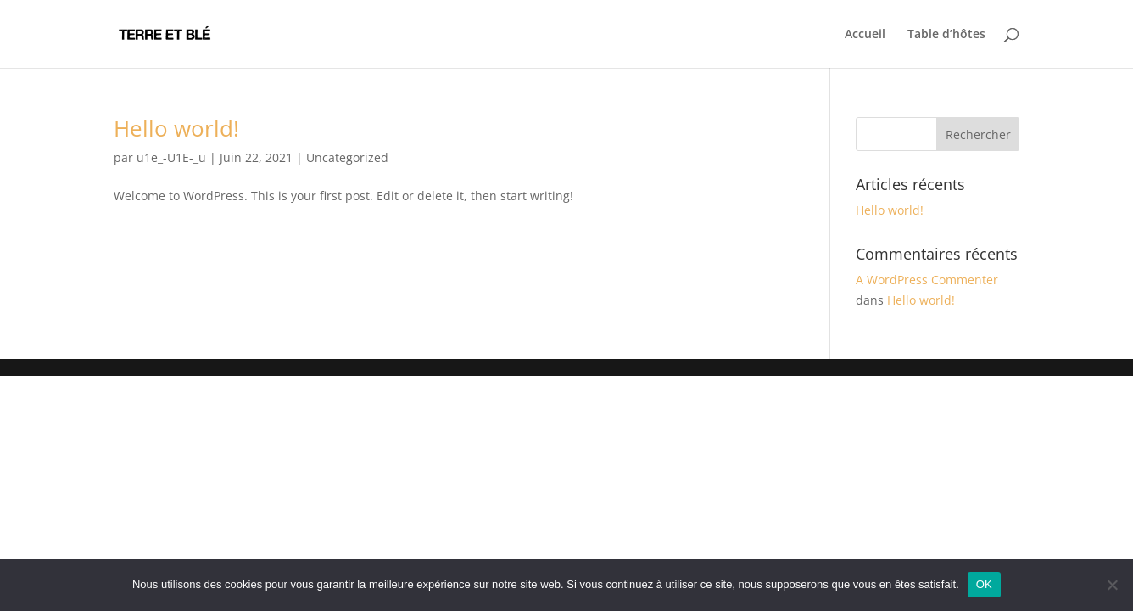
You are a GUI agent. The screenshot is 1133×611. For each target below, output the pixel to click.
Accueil (865, 35)
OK (984, 584)
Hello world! (176, 128)
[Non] (1111, 584)
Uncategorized (347, 157)
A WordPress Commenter (927, 280)
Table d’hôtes (946, 35)
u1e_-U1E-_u (171, 157)
